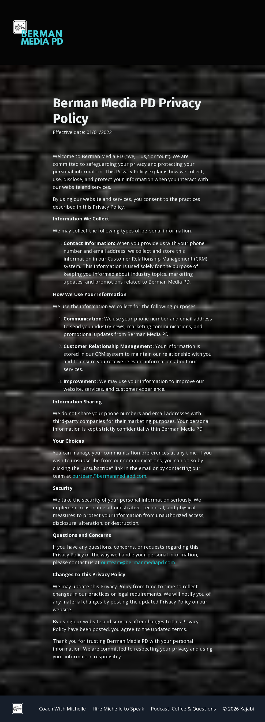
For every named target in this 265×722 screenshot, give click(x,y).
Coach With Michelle (62, 708)
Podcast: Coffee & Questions (183, 708)
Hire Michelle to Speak (118, 708)
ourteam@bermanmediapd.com (109, 476)
